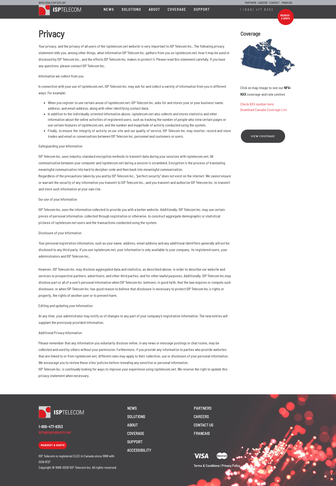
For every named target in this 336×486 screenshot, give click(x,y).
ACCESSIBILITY (139, 450)
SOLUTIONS (131, 14)
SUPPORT (202, 14)
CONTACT (274, 2)
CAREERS (263, 2)
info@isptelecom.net (54, 432)
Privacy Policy (231, 466)
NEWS (109, 14)
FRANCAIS (286, 2)
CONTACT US (203, 425)
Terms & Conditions (207, 466)
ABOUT (154, 14)
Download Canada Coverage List (263, 109)
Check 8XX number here (257, 104)
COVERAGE (177, 14)
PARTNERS (250, 2)
